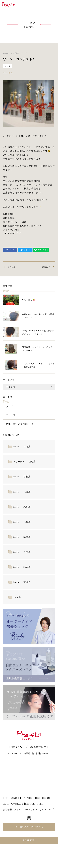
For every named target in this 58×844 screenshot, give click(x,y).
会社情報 (7, 809)
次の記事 (46, 267)
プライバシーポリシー (26, 809)
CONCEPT (15, 798)
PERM (6, 804)
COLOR (46, 798)
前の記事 (12, 267)
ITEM (40, 804)
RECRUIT (30, 804)
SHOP (37, 798)
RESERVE (29, 840)
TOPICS (27, 798)
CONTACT (17, 804)
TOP (5, 798)
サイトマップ (47, 809)
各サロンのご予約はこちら (29, 827)
